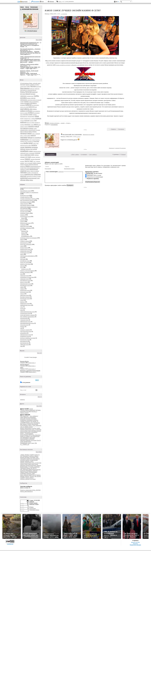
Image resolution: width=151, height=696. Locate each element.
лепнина (32, 120)
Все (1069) (39, 39)
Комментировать (50, 154)
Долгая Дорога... (25, 364)
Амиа (29, 431)
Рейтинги (51, 1)
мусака (32, 124)
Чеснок (33, 86)
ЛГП (21, 437)
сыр (29, 157)
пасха (26, 131)
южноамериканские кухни (27, 323)
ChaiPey (32, 454)
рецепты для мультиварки (27, 270)
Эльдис (39, 476)
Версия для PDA (135, 542)
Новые (123, 154)
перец (30, 131)
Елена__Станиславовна (26, 433)
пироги (33, 135)
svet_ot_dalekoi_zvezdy (26, 427)
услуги (22, 308)
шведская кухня (24, 295)
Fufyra (36, 454)
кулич (21, 118)
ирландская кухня (25, 290)
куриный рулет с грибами (29, 118)
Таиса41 (27, 476)
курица (38, 118)
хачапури (23, 171)
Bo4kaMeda (32, 417)
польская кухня (24, 325)
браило (22, 432)
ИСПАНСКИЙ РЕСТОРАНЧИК (21, 9)
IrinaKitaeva (23, 420)
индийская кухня (24, 336)
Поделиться (121, 129)
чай (21, 328)
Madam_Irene (29, 423)
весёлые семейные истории (27, 338)
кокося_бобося (30, 477)
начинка (31, 126)
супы (21, 307)
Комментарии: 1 (32, 365)
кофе (30, 114)
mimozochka (36, 423)
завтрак (33, 98)
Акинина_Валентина (25, 429)
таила (32, 443)
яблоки (23, 180)
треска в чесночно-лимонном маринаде (29, 164)
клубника (28, 111)
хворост (28, 171)
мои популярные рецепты (27, 200)
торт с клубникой (28, 163)
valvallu (31, 409)
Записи (22, 7)
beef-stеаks (22, 84)
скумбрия (24, 151)
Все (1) (40, 396)
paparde (22, 461)
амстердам (38, 86)
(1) (27, 72)
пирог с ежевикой (36, 133)
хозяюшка (23, 224)
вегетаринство (24, 341)
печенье (23, 133)
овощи (25, 128)
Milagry (36, 456)
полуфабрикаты (25, 236)
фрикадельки (34, 169)
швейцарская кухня (25, 305)
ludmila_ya (35, 421)
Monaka (22, 457)
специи (22, 157)
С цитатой (117, 148)
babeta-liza (26, 417)
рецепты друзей (24, 210)
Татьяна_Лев (32, 476)
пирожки (23, 137)
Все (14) (39, 353)
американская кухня (25, 334)
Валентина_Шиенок (35, 465)
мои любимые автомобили (27, 316)
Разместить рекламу (135, 544)
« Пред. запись (75, 154)
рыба (26, 143)
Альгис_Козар (24, 431)
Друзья (27, 7)
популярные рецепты (26, 202)
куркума (22, 120)
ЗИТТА (30, 435)
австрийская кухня (25, 280)
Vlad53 (38, 428)
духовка (23, 98)
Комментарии (34, 7)
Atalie (21, 417)
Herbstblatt (33, 418)
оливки (35, 128)
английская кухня (24, 261)
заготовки (22, 259)
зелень (26, 101)
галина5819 (34, 432)
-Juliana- (22, 454)
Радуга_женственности (26, 491)
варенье (35, 92)
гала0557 (22, 477)
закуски (22, 265)
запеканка (23, 100)
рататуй (34, 139)
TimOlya (34, 428)
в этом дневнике (25, 382)
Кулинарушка (35, 436)
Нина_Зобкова (24, 475)
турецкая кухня (24, 320)
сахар (22, 147)
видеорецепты (24, 242)
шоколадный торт (34, 178)
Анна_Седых (34, 464)
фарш (27, 166)
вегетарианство (24, 343)
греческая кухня (24, 275)
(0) (40, 42)
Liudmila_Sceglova (25, 421)
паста (22, 131)
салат (30, 143)
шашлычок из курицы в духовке (34, 176)
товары (22, 288)
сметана (27, 155)
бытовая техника (24, 297)
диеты (21, 254)
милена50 (32, 437)
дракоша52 (32, 410)
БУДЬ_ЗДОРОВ (36, 490)
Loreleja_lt (31, 456)
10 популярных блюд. (26, 83)
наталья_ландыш (25, 479)
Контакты (135, 543)
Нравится (113, 129)
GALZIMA (28, 411)
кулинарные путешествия (27, 277)
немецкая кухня (24, 279)
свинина (28, 147)
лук (35, 120)
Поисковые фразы (34, 510)
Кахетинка (23, 411)
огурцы (30, 128)
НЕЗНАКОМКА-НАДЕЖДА (27, 439)
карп (36, 107)
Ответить (111, 148)
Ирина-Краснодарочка (35, 469)
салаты (34, 145)
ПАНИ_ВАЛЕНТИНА (25, 441)
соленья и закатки (25, 330)
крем (37, 116)
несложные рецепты (25, 205)
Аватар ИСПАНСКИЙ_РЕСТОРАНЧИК (30, 20)
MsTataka (38, 410)
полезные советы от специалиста (29, 192)
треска (39, 163)
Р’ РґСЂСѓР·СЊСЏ (32, 31)
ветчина (22, 94)
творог (27, 159)
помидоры (24, 140)
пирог (29, 133)
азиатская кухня (24, 226)
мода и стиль (23, 282)
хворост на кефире (35, 171)
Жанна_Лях (29, 468)
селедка (35, 147)
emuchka (28, 418)
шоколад (24, 178)
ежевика (29, 98)
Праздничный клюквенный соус (29, 42)
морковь (27, 124)
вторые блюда (24, 247)
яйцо (31, 180)
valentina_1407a (29, 461)
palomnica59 (34, 424)
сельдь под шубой (31, 149)
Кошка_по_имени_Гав (26, 436)
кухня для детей (24, 262)
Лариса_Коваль (24, 413)
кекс (31, 109)
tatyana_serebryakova (26, 428)
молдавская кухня (25, 285)
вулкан (33, 94)
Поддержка (115, 2)
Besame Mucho (24, 361)
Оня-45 (39, 440)
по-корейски (37, 137)
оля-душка (33, 440)
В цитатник (123, 148)
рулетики (36, 141)
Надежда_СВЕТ (30, 473)
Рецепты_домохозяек (26, 490)
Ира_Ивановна (36, 435)
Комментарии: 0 (32, 369)
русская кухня (24, 211)
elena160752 (36, 458)
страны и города (24, 241)
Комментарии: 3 (32, 362)
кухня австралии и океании (27, 315)
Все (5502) (39, 452)
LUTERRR (23, 423)
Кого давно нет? (24, 416)
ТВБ (36, 443)
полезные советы (25, 213)
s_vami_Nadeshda (36, 425)
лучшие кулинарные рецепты (28, 198)
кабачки (28, 105)
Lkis (31, 421)
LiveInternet (23, 2)
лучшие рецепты (24, 197)
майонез (23, 122)
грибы (36, 96)
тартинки (33, 157)
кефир (22, 111)
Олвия (30, 475)
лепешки (27, 120)
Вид (117, 2)
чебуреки (23, 172)
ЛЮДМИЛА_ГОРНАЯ (31, 471)
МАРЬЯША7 (26, 437)
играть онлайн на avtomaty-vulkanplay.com (67, 65)
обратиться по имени (88, 134)
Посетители (32, 508)
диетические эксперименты (27, 256)
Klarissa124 (26, 456)
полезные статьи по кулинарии (28, 238)
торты (35, 163)
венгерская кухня (24, 339)
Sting (21, 367)
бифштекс (32, 88)
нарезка (26, 126)
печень (34, 131)
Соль (28, 86)
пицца (30, 138)
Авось (60, 1)
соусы (37, 155)
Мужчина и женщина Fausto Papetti (30, 370)
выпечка (22, 220)
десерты (22, 215)
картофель (24, 109)
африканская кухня (25, 321)
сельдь (22, 149)
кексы (35, 109)
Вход (43, 1)
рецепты (22, 399)
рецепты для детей (25, 264)
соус (32, 155)
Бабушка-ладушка (36, 431)
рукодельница (24, 318)
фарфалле (22, 166)
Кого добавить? (34, 416)
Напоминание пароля (69, 168)
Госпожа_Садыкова (34, 467)
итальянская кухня (25, 216)
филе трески (27, 167)
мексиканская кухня (25, 284)
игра (21, 274)
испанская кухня (24, 195)
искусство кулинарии (25, 244)
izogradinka (30, 420)
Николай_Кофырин (25, 440)
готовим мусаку (30, 96)
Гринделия (23, 468)
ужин (21, 346)
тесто (27, 161)
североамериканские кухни (27, 311)
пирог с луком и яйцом (25, 135)
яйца (27, 180)
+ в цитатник (63, 13)
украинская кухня (24, 251)
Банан (24, 86)
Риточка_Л (34, 411)
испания (22, 105)
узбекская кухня (24, 344)
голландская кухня (25, 313)
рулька (21, 143)
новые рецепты (24, 203)
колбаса (31, 113)
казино (63, 123)
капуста (31, 107)
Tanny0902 (33, 457)
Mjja (21, 424)
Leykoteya (35, 420)
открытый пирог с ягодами (34, 130)
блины (22, 92)
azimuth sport (37, 83)
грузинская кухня (24, 252)
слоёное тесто (25, 269)
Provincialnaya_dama (25, 425)
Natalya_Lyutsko (27, 424)
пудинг (30, 139)
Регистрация (36, 1)
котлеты (26, 114)
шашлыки (23, 176)
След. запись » (93, 154)
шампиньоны (29, 174)
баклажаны (25, 88)
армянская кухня (24, 303)
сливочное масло (37, 151)
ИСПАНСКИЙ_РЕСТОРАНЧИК (72, 134)
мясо (36, 124)
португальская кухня (25, 331)
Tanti (37, 457)
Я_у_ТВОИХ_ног (24, 444)
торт (31, 161)
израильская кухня (25, 249)
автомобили (23, 333)
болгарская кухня (24, 298)
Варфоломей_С (24, 467)
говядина (23, 96)
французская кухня (25, 223)
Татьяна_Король (24, 410)
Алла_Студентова (36, 429)
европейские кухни (25, 191)
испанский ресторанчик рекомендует (30, 188)
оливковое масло (24, 130)
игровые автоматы (30, 103)
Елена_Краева (24, 435)
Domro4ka (23, 418)
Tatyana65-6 (23, 458)
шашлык (37, 174)
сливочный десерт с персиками (27, 153)
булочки (28, 92)
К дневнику (84, 154)
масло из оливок (30, 122)
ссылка (78, 136)
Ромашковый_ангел (25, 443)
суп (26, 157)
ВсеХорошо (27, 432)
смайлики (61, 171)
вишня (28, 94)
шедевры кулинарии (25, 228)
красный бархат (31, 116)
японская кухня (24, 292)
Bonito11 (27, 454)
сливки (31, 151)
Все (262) (39, 406)
